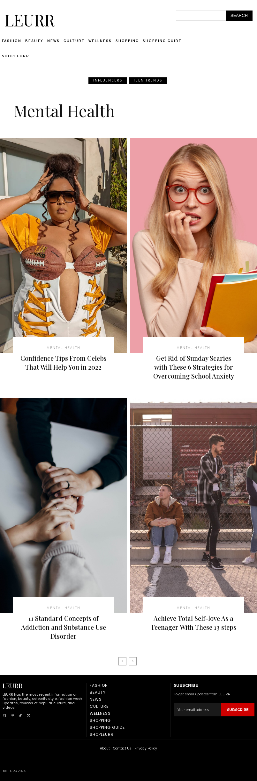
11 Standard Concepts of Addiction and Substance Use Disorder (63, 627)
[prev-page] (122, 661)
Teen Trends (148, 80)
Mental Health (63, 347)
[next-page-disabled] (133, 661)
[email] (197, 709)
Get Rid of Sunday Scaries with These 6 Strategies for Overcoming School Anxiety (193, 367)
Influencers (107, 80)
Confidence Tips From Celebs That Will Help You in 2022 (63, 362)
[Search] (239, 16)
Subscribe (238, 709)
